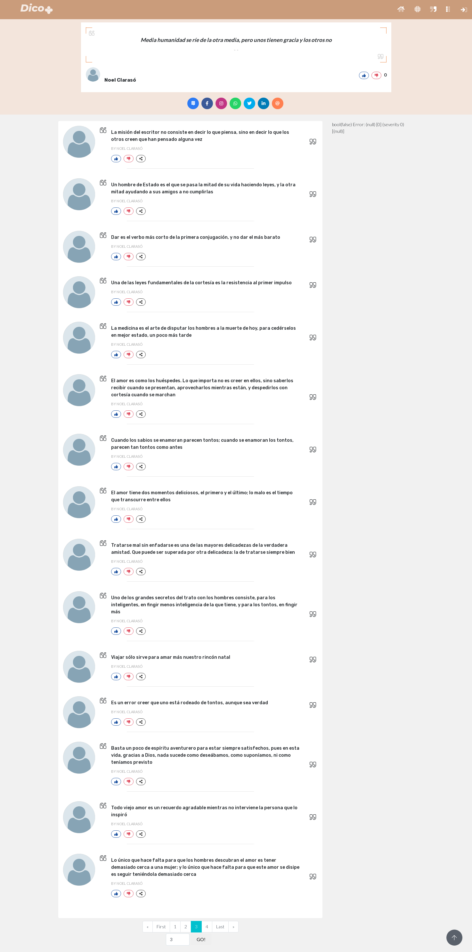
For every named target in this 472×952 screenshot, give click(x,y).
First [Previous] (161, 926)
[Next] (233, 926)
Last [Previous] (220, 926)
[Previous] (147, 926)
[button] (401, 9)
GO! (201, 939)
